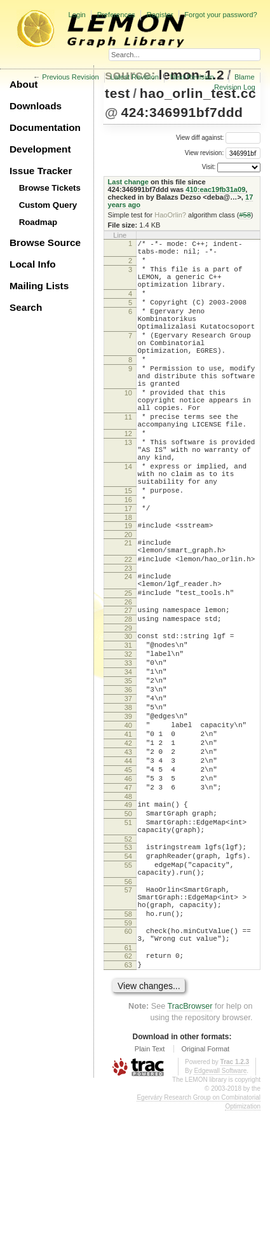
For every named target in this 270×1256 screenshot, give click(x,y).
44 (128, 867)
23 (128, 639)
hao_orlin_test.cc (198, 93)
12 (128, 477)
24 (128, 647)
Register (160, 14)
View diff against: (218, 137)
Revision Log (234, 87)
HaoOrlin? (170, 215)
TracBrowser (189, 1151)
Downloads (36, 105)
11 (128, 457)
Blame (244, 77)
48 (128, 911)
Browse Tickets (50, 188)
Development (40, 149)
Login (76, 14)
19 (128, 588)
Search (26, 307)
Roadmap (38, 222)
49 (128, 919)
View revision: (204, 152)
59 (128, 1060)
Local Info (33, 264)
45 (128, 878)
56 (128, 1011)
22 (128, 628)
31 (128, 727)
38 (128, 803)
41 (128, 835)
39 (128, 813)
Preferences (116, 14)
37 (128, 792)
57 (128, 1019)
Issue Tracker (41, 170)
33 (128, 749)
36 (128, 781)
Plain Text (150, 1194)
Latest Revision (135, 77)
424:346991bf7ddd (182, 112)
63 (128, 1108)
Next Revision (192, 77)
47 (128, 900)
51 (128, 941)
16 (128, 559)
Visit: (209, 166)
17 (128, 569)
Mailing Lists (39, 285)
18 (128, 580)
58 (128, 1049)
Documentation (45, 127)
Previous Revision (70, 77)
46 (128, 889)
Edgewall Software (220, 1215)
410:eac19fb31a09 (215, 189)
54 (128, 980)
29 (128, 708)
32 (128, 738)
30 (128, 716)
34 (128, 759)
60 (128, 1068)
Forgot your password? (220, 14)
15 (128, 548)
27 (128, 686)
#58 (244, 215)
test (117, 93)
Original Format (205, 1194)
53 (128, 969)
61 (128, 1089)
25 (128, 667)
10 (128, 427)
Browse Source (45, 242)
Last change (128, 182)
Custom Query (48, 205)
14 (128, 518)
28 (128, 697)
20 (128, 599)
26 (128, 678)
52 (128, 961)
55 (128, 991)
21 (128, 607)
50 (128, 930)
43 (128, 857)
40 (128, 824)
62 (128, 1097)
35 (128, 770)
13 (128, 488)
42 (128, 846)
